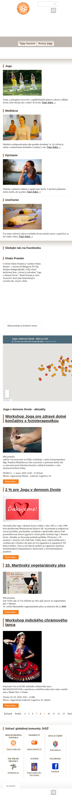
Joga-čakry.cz (55, 750)
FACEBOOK (55, 759)
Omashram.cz (13, 773)
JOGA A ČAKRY (55, 736)
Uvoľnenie (12, 199)
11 (54, 714)
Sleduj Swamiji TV (34, 749)
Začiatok (8, 714)
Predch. (18, 714)
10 (49, 714)
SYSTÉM (34, 759)
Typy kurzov (27, 43)
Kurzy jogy (45, 43)
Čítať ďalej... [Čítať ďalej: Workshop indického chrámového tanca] (11, 705)
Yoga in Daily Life (13, 749)
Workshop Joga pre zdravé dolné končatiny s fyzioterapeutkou (35, 418)
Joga (8, 66)
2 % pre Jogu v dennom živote (33, 490)
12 (59, 714)
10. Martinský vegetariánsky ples (35, 565)
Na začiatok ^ (11, 786)
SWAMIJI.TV (34, 735)
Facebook (55, 771)
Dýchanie (11, 155)
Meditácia (11, 110)
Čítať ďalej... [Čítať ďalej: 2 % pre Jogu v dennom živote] (11, 557)
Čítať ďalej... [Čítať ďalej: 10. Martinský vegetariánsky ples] (11, 612)
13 (64, 714)
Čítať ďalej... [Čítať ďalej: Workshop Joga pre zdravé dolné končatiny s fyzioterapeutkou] (11, 481)
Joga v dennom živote (23, 10)
